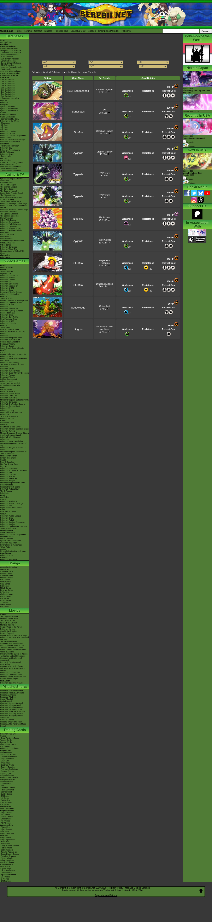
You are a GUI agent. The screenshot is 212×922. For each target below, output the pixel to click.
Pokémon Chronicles (8, 212)
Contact (38, 31)
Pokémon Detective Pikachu (12, 683)
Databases (14, 36)
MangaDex (4, 569)
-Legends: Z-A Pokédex (10, 73)
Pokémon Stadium (8, 524)
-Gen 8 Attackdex (7, 94)
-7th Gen (3, 129)
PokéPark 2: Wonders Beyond (12, 404)
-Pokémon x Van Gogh (9, 146)
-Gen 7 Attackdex (7, 92)
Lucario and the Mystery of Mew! (13, 635)
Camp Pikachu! (6, 699)
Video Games (14, 261)
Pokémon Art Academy (9, 363)
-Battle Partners (6, 850)
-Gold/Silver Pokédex (9, 48)
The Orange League (8, 187)
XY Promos (104, 173)
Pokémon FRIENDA (8, 559)
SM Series (4, 607)
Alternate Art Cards (8, 744)
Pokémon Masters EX (9, 286)
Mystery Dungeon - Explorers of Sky (13, 444)
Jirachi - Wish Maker (8, 631)
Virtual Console (6, 539)
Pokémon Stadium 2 (8, 501)
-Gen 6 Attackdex (7, 90)
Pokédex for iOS (7, 418)
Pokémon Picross (7, 375)
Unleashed (104, 306)
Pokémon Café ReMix (9, 284)
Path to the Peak (7, 235)
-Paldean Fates (6, 781)
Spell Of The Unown (8, 623)
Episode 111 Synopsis (194, 139)
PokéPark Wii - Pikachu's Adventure (10, 438)
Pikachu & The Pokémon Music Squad (13, 725)
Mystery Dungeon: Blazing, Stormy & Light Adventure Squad (14, 434)
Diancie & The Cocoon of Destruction (10, 663)
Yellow (3, 514)
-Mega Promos (6, 813)
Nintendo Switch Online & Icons (13, 551)
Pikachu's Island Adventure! (11, 707)
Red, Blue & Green (8, 512)
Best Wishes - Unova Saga (11, 197)
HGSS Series (5, 596)
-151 (2, 786)
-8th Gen (3, 127)
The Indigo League (8, 185)
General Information (8, 567)
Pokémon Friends (7, 280)
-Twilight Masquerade (9, 777)
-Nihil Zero (4, 831)
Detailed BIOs (6, 573)
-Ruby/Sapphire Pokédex (10, 51)
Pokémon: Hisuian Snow (10, 228)
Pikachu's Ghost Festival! (10, 705)
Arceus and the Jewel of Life (12, 646)
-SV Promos (5, 815)
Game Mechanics (7, 117)
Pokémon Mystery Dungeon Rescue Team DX (11, 312)
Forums (28, 31)
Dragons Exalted (104, 284)
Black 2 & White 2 (7, 392)
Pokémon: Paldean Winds (11, 230)
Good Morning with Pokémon (12, 241)
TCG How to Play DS (9, 416)
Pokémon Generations (9, 222)
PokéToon (4, 232)
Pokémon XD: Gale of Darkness (13, 470)
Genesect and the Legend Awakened (11, 659)
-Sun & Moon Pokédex (9, 59)
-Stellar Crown (6, 773)
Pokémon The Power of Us (11, 675)
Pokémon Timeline (8, 131)
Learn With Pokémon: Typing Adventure (12, 413)
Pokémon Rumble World (10, 371)
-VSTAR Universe (7, 871)
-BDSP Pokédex (7, 65)
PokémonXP (5, 138)
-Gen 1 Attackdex (7, 80)
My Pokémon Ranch (8, 456)
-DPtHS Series (6, 802)
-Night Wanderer (7, 860)
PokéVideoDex (6, 239)
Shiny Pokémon (6, 218)
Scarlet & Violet (6, 271)
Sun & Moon (5, 327)
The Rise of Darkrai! (8, 641)
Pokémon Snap (6, 518)
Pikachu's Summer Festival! (11, 703)
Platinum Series (6, 594)
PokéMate (4, 493)
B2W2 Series (5, 600)
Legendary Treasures (104, 261)
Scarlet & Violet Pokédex (83, 31)
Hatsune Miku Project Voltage (12, 140)
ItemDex (3, 100)
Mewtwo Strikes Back (9, 619)
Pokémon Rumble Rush (10, 340)
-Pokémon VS (6, 873)
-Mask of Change (7, 862)
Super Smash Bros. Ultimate (12, 348)
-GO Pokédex (6, 69)
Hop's (78, 91)
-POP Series (5, 823)
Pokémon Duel (6, 381)
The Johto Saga (6, 189)
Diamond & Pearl (7, 423)
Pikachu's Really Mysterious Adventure (11, 717)
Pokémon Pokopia (7, 278)
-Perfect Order (6, 752)
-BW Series (5, 800)
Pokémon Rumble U (8, 398)
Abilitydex (4, 104)
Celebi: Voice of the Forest (11, 627)
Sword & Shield (6, 298)
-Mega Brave (5, 837)
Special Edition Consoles (10, 541)
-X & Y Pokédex (6, 57)
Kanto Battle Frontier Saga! (11, 193)
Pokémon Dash (6, 472)
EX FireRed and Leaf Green (104, 327)
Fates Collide (104, 239)
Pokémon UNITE (7, 288)
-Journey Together (7, 767)
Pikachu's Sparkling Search (11, 714)
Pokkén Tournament (8, 379)
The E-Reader (6, 491)
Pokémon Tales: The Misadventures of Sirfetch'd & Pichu (12, 251)
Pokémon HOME (7, 305)
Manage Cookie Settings (137, 888)
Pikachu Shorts (15, 686)
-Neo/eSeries (5, 806)
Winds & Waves (6, 267)
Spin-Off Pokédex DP (9, 109)
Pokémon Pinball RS (8, 479)
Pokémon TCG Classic (9, 748)
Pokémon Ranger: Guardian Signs (14, 429)
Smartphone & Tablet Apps (11, 545)
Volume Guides (6, 578)
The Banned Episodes (9, 216)
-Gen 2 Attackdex (7, 82)
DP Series (4, 592)
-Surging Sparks (7, 771)
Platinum (3, 425)
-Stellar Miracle (6, 858)
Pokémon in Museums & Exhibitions (10, 143)
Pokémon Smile (6, 315)
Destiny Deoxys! (7, 633)
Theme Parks (5, 156)
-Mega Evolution (7, 759)
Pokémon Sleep (6, 290)
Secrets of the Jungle (9, 679)
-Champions (5, 123)
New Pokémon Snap (8, 319)
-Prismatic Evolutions (9, 769)
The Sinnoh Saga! (7, 195)
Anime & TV (14, 174)
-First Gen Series (7, 808)
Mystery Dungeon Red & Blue (12, 483)
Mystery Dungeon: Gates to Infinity (14, 400)
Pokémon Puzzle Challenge (11, 503)
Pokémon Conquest (8, 402)
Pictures (189, 146)
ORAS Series (5, 605)
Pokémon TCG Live (8, 323)
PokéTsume (5, 257)
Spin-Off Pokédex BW (9, 111)
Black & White (6, 389)
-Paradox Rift (5, 784)
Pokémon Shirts (6, 154)
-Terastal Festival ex (8, 852)
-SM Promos (5, 819)
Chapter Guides (6, 576)
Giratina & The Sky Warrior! (11, 643)
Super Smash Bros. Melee (11, 508)
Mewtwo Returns (7, 625)
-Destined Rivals (7, 765)
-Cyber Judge (5, 869)
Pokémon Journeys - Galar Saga (13, 203)
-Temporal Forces (7, 779)
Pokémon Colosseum (9, 468)
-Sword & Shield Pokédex (10, 63)
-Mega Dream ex (7, 833)
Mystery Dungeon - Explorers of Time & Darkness (13, 453)
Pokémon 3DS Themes (9, 543)
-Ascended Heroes (8, 755)
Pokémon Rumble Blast (10, 406)
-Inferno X (4, 835)
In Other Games (6, 537)
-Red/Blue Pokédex (8, 46)
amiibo (3, 549)
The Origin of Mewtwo (9, 617)
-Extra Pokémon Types (9, 738)
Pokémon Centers (7, 133)
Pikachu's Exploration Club (11, 709)
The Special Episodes (9, 214)
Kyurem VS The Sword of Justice (14, 654)
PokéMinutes (5, 237)
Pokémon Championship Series (13, 135)
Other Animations (7, 243)
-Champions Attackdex (9, 98)
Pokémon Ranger (7, 481)
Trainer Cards (6, 740)
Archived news (6, 42)
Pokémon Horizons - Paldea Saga (14, 210)
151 (104, 110)
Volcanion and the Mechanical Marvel (12, 669)
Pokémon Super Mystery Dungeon (14, 373)
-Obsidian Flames (7, 788)
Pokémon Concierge (8, 247)
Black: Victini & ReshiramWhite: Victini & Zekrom (13, 651)
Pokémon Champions (9, 276)
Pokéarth (126, 31)
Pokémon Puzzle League (10, 516)
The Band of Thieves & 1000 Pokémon (12, 366)
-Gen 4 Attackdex (7, 86)
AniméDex (4, 181)
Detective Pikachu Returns (11, 292)
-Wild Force (5, 866)
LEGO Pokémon (7, 152)
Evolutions (104, 217)
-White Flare (5, 763)
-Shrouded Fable (7, 775)
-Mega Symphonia (7, 840)
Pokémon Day (6, 148)
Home (19, 31)
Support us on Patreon (106, 895)
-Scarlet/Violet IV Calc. (9, 119)
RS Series (4, 586)
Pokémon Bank (6, 356)
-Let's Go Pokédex (8, 61)
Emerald (3, 466)
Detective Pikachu (7, 344)
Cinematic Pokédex (8, 115)
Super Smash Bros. (8, 528)
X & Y (2, 352)
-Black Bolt (4, 761)
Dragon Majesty (104, 151)
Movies (14, 610)
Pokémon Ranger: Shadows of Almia (12, 448)
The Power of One (7, 621)
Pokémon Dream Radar (10, 394)
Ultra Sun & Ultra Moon (9, 329)
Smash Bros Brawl (8, 458)
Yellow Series (5, 582)
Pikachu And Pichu (8, 695)
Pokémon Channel (8, 474)
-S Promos (4, 879)
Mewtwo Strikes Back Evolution (13, 677)
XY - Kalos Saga (7, 199)
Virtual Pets (5, 547)
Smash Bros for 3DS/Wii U (11, 383)
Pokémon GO (6, 282)
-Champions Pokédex (9, 75)
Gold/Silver (4, 497)
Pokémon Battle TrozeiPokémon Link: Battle (13, 359)
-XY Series (4, 798)
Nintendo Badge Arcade (10, 385)
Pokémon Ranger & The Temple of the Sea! (14, 638)
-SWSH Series (6, 794)
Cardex (3, 113)
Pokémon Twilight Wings (10, 224)
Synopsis (188, 179)
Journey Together (104, 89)
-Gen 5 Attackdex (7, 88)
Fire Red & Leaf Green (9, 464)
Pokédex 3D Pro (7, 410)
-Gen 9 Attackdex (7, 96)
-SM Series (5, 796)
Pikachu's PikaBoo (8, 697)
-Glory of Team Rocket (9, 846)
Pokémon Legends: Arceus (11, 302)
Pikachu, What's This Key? (11, 722)
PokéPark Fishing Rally (9, 489)
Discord (48, 31)
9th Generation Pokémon (10, 167)
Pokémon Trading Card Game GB (14, 526)
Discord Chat (5, 160)
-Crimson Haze (6, 864)
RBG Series (5, 580)
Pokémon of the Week (9, 121)
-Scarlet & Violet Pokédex (10, 71)
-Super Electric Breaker (9, 854)
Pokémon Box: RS (8, 477)
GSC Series (5, 584)
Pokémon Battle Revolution (11, 441)
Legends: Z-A (5, 273)
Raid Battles (5, 746)
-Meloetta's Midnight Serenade (12, 656)
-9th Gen (3, 125)
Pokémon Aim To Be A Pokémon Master (13, 206)
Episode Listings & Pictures (11, 179)
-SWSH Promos (6, 817)
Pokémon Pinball (7, 520)
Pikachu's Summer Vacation (11, 691)
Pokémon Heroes (7, 629)
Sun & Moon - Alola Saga (10, 201)
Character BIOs (6, 571)
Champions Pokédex (108, 31)
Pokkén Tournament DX (10, 342)
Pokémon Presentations (10, 150)
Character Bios (6, 183)
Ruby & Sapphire (7, 462)
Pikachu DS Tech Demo (10, 487)
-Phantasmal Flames (8, 757)
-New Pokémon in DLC (9, 169)
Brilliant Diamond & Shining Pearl (14, 300)
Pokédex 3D (5, 408)
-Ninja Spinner (6, 829)
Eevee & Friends (7, 720)
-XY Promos (5, 821)
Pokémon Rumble (7, 431)
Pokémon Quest (7, 346)
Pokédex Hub (61, 31)
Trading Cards (15, 730)
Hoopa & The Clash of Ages (11, 666)
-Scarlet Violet (6, 792)
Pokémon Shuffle (7, 369)
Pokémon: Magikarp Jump (11, 338)
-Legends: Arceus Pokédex (11, 67)
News (2, 40)
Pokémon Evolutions (8, 226)
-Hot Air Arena (6, 848)
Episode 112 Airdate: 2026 (192, 173)
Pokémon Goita (6, 555)
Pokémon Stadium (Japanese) (12, 522)
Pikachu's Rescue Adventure (12, 693)
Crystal (3, 499)
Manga (15, 563)
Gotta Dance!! (6, 701)
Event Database (6, 164)
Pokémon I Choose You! (10, 673)
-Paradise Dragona (8, 856)
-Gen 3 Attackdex (7, 84)
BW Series (4, 598)
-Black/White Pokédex (9, 55)
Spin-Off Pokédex (7, 106)
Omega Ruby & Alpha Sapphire (13, 354)
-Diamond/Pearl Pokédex (10, 53)
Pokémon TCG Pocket (9, 294)
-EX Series (4, 804)
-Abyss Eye (5, 827)
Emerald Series (6, 590)
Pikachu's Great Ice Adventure (12, 711)
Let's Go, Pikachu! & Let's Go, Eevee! (12, 332)
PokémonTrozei (6, 485)
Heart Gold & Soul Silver (10, 427)
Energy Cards (6, 742)
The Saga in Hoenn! (8, 191)
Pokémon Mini (6, 506)
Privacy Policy (116, 888)
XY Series (4, 602)
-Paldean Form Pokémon (10, 171)
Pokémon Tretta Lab (8, 396)
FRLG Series (5, 588)
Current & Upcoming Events (11, 162)
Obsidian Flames (104, 131)
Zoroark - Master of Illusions (11, 648)
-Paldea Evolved (7, 790)
